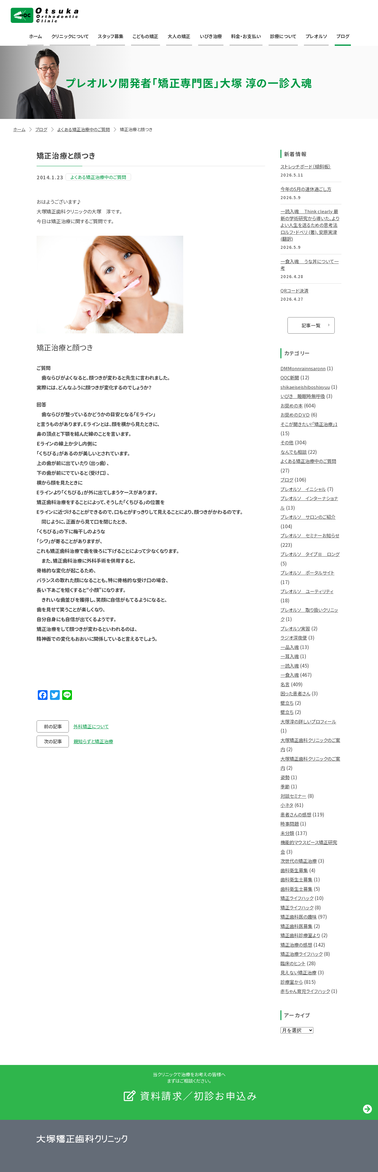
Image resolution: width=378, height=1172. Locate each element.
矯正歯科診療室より (300, 935)
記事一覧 (311, 325)
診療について (283, 36)
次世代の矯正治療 (298, 861)
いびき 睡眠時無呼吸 (302, 396)
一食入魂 (289, 675)
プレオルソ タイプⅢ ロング (310, 554)
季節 (285, 786)
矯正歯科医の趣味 (298, 916)
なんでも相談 (293, 452)
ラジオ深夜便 (293, 637)
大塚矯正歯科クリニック (44, 15)
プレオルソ (316, 36)
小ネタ (286, 805)
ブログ (342, 36)
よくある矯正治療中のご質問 (83, 129)
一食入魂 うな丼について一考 (309, 264)
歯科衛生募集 (294, 870)
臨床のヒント (292, 963)
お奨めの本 (291, 405)
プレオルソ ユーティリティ (306, 591)
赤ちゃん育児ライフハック (305, 991)
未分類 (287, 833)
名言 (285, 684)
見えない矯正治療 (298, 972)
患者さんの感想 (295, 814)
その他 (287, 442)
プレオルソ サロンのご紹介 (308, 517)
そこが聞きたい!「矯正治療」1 (308, 424)
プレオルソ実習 (295, 628)
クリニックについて (70, 36)
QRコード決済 (294, 290)
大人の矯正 (179, 36)
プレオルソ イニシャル (303, 489)
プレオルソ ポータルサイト (307, 572)
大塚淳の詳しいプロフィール (308, 721)
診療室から (291, 982)
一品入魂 (289, 647)
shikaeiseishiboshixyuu (305, 387)
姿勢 (285, 777)
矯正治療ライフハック (301, 954)
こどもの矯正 (146, 36)
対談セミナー (293, 796)
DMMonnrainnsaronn (303, 368)
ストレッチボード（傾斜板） (305, 166)
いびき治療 (211, 36)
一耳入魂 (289, 656)
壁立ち (287, 703)
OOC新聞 (289, 377)
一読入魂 (289, 665)
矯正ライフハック (296, 898)
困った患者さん (295, 693)
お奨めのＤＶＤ (295, 414)
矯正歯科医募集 (296, 926)
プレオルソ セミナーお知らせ (309, 535)
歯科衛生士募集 (296, 879)
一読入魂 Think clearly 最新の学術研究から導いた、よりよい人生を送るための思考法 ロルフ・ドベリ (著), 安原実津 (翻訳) (309, 225)
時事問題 (289, 823)
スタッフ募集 (110, 36)
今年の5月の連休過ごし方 (305, 189)
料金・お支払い (246, 36)
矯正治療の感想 (296, 944)
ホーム (35, 36)
